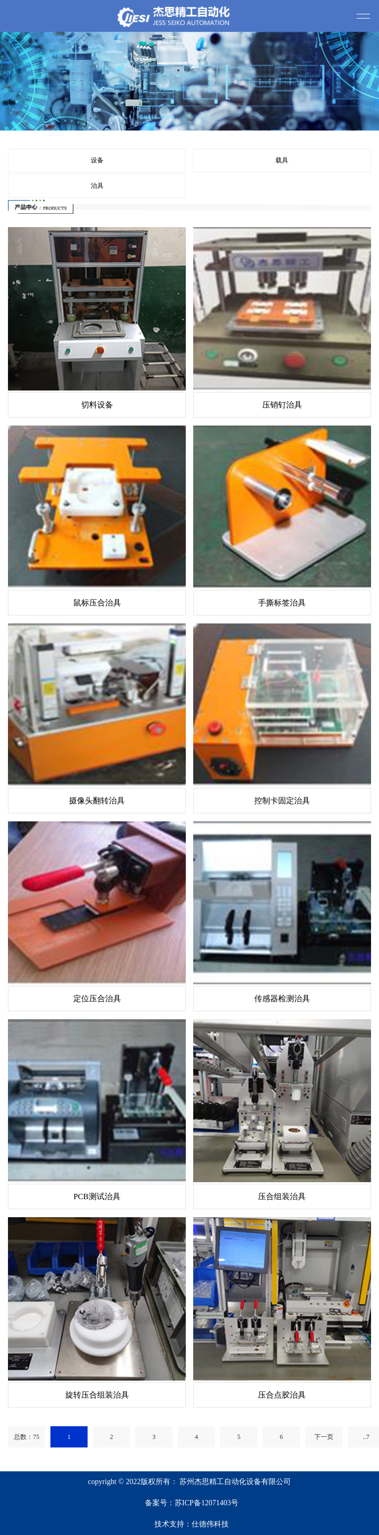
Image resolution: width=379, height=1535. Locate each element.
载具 (281, 160)
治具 (97, 185)
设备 (97, 160)
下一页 (323, 1437)
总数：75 (26, 1437)
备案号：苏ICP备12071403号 (191, 1503)
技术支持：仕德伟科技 (191, 1524)
